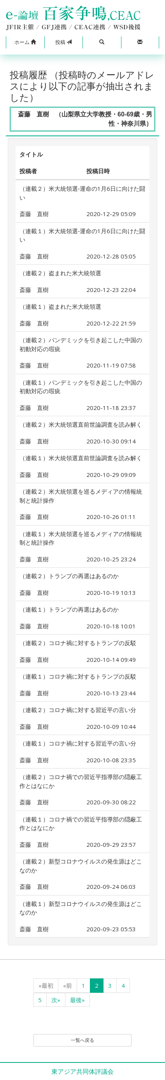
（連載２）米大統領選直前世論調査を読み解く (80, 424)
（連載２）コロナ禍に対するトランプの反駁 (77, 643)
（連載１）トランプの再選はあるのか (69, 609)
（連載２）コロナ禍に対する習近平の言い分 (77, 710)
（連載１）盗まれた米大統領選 (60, 306)
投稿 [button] (63, 42)
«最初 (46, 985)
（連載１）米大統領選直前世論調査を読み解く (80, 458)
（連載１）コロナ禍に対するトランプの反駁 (77, 676)
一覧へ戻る (82, 1040)
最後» (77, 1000)
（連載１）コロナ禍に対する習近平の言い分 (77, 743)
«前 (67, 985)
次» (55, 1000)
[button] (25, 42)
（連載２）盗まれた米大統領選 (60, 273)
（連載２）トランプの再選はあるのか (69, 576)
